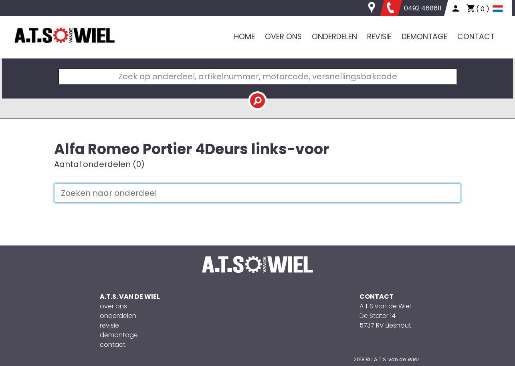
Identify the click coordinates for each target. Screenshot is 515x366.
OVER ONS (283, 36)
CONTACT (476, 36)
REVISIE (379, 36)
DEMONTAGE (424, 36)
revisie (109, 325)
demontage (119, 335)
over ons (113, 306)
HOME (244, 36)
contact (112, 344)
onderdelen (118, 315)
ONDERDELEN (334, 36)
